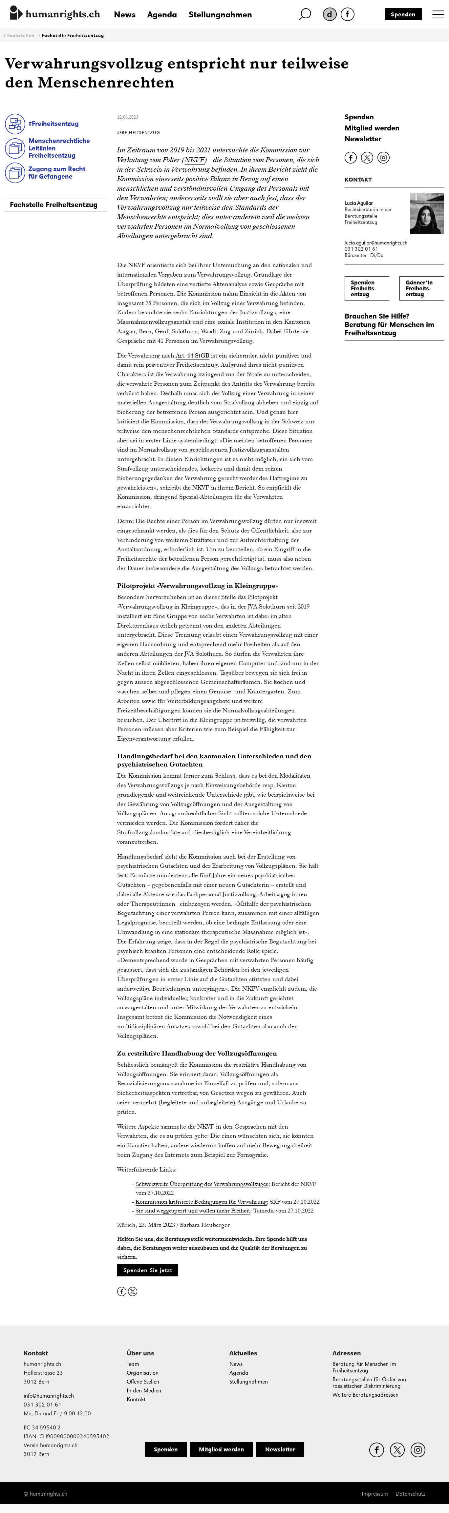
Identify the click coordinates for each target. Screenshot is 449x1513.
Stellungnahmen (220, 14)
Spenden (403, 14)
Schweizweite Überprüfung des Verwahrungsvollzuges (202, 1184)
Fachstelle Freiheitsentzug (73, 35)
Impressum (375, 1493)
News (125, 14)
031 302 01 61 (42, 1404)
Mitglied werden (372, 128)
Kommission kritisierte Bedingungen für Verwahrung (201, 1201)
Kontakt (136, 1399)
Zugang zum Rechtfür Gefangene (57, 172)
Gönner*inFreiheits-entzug (419, 288)
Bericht (279, 169)
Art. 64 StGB (192, 355)
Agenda (162, 14)
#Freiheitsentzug (54, 123)
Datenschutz (410, 1493)
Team (133, 1364)
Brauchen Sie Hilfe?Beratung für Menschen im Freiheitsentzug (389, 324)
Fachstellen (20, 35)
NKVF (195, 159)
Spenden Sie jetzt (147, 1270)
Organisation (143, 1372)
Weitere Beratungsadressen (365, 1394)
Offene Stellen (143, 1381)
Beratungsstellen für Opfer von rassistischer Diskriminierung (369, 1382)
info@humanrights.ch (49, 1395)
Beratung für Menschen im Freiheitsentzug (364, 1367)
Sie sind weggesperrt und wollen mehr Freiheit (193, 1210)
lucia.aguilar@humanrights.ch (376, 243)
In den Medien (144, 1390)
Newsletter (363, 139)
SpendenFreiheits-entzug (363, 288)
